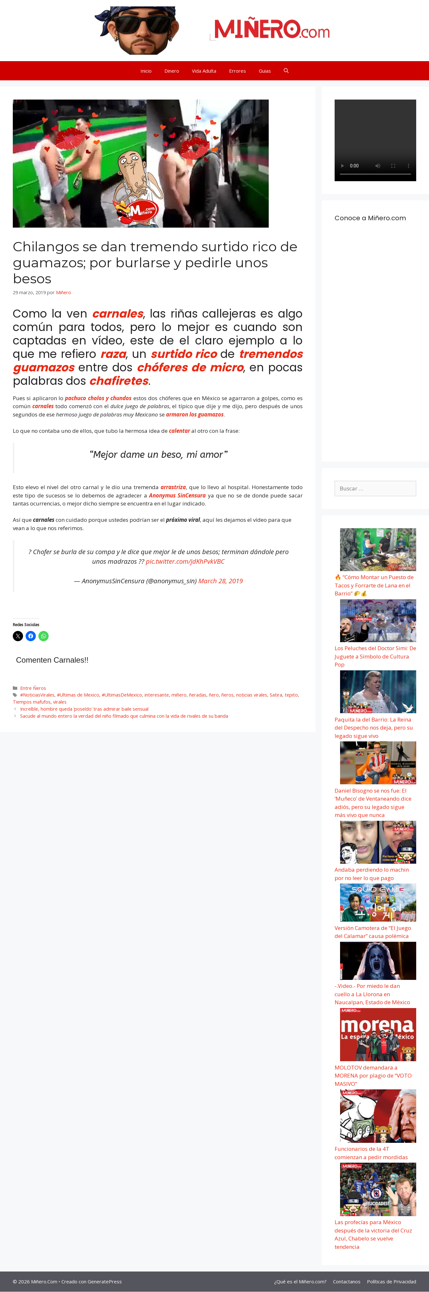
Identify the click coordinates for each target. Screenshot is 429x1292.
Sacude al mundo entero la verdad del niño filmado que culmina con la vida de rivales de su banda (124, 716)
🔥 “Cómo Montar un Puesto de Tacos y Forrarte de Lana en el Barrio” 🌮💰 (374, 585)
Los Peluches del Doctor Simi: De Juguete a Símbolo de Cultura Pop (375, 656)
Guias (265, 71)
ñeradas (197, 695)
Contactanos (347, 1281)
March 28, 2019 (220, 580)
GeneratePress (105, 1281)
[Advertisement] (375, 345)
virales (60, 702)
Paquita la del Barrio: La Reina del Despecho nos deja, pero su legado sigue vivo (374, 727)
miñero (179, 695)
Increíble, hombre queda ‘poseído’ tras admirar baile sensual (84, 709)
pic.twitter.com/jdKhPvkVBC (185, 561)
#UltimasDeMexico (122, 695)
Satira (276, 695)
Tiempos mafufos (32, 702)
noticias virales (251, 695)
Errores (237, 71)
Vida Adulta (204, 71)
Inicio (146, 71)
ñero (214, 695)
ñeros (227, 695)
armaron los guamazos (195, 414)
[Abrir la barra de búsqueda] (286, 70)
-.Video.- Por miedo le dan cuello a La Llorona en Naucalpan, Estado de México (372, 994)
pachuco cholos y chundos (97, 398)
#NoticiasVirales (37, 695)
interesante (157, 695)
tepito (291, 695)
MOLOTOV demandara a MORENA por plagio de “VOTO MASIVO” (373, 1075)
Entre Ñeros (33, 688)
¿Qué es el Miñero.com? (300, 1281)
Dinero (171, 71)
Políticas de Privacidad (391, 1281)
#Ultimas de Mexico (78, 695)
